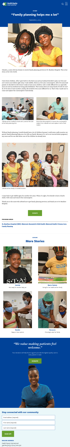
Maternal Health (51, 224)
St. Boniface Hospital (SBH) (11, 224)
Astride (17, 285)
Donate (35, 213)
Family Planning (7, 226)
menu (66, 3)
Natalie (17, 330)
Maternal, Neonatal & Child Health (33, 224)
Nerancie (52, 330)
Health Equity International (10, 4)
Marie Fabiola (52, 285)
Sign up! (8, 434)
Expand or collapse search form (62, 4)
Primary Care (61, 224)
